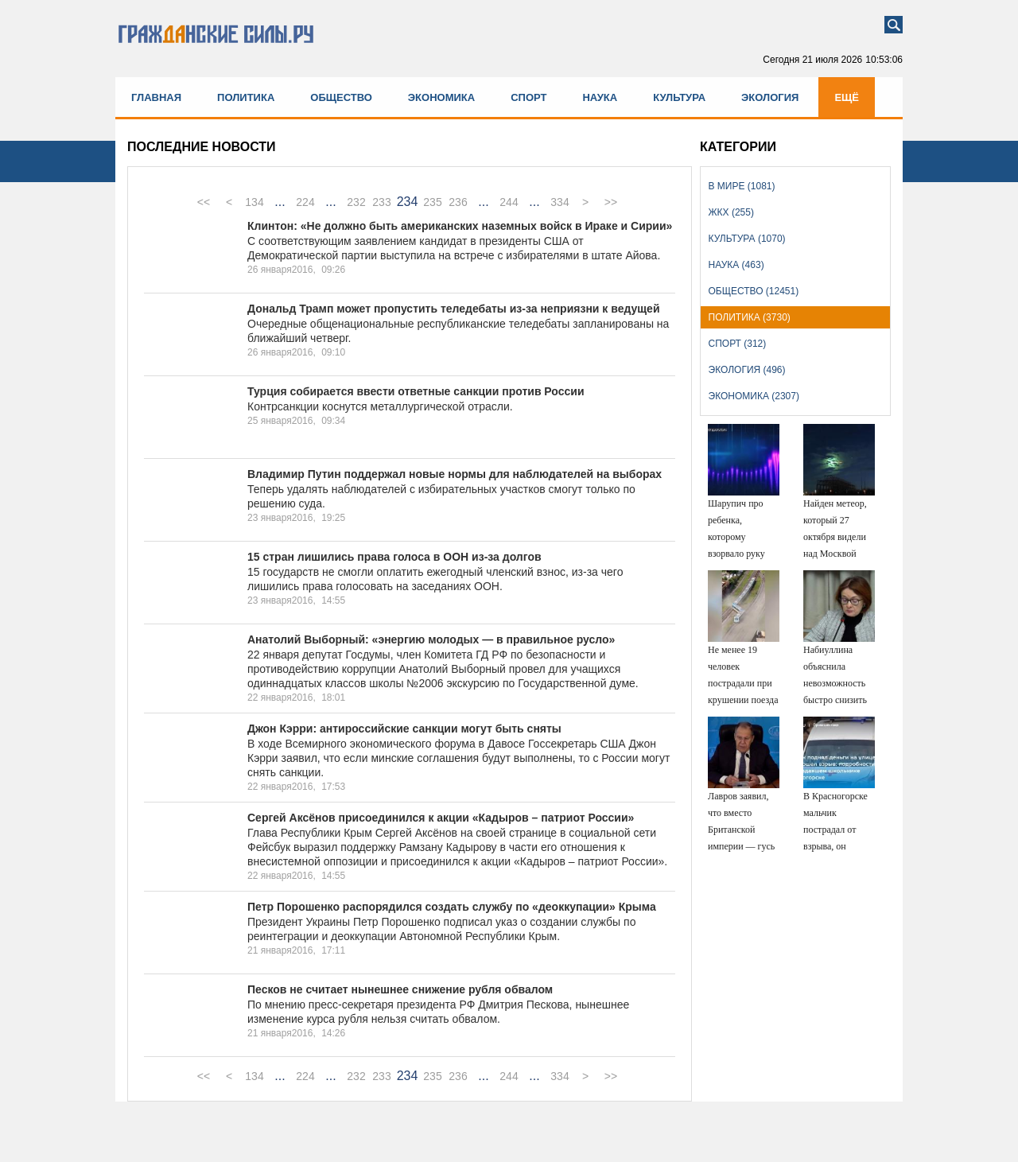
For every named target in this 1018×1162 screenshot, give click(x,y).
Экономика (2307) (754, 396)
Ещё (846, 97)
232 (356, 202)
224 (305, 202)
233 (381, 202)
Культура (679, 97)
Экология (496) (747, 369)
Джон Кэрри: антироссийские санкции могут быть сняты (404, 728)
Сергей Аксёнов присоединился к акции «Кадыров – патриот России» (440, 817)
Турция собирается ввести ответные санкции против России (416, 391)
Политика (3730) (750, 317)
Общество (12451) (754, 291)
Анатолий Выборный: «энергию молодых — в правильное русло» (431, 639)
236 (458, 202)
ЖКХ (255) (731, 212)
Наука (599, 97)
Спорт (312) (738, 343)
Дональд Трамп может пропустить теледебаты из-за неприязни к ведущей (453, 308)
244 (508, 202)
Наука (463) (736, 264)
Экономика (441, 97)
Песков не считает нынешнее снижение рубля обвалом (400, 989)
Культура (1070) (747, 238)
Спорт (528, 97)
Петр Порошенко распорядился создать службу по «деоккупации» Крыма (451, 906)
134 (254, 202)
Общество (341, 97)
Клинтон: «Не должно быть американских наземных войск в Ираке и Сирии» (459, 226)
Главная (156, 97)
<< (203, 202)
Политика (245, 97)
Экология (769, 97)
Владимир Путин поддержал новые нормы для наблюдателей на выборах (454, 474)
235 (432, 202)
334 (559, 202)
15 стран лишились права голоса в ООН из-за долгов (394, 556)
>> (610, 202)
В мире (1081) (742, 186)
